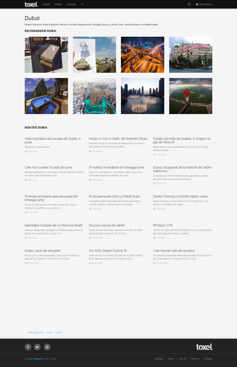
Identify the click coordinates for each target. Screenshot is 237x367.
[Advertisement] (118, 300)
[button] (82, 4)
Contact (208, 358)
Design (58, 4)
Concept (71, 4)
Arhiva (171, 358)
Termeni (195, 358)
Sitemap (158, 358)
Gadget (46, 4)
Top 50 (182, 358)
